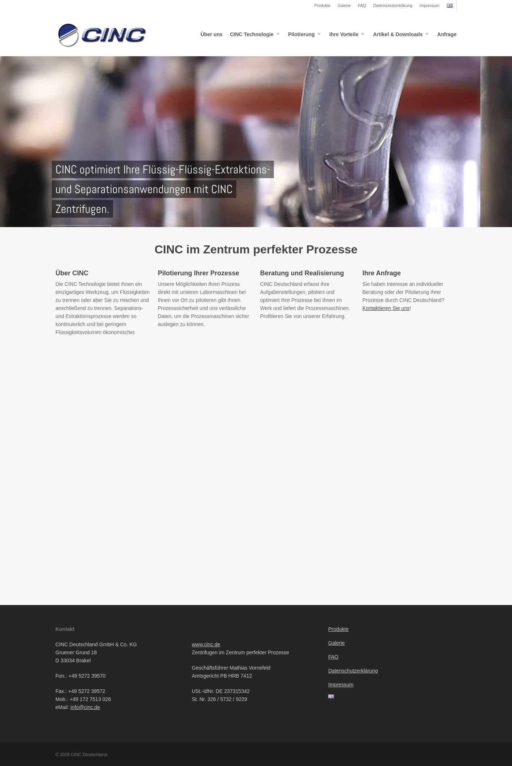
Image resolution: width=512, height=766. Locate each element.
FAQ (362, 5)
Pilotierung (304, 34)
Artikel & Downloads (401, 34)
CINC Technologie (255, 34)
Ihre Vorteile (347, 34)
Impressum (429, 5)
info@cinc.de (85, 707)
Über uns (212, 34)
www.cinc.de (206, 644)
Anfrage (447, 34)
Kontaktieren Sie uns (386, 308)
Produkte (322, 5)
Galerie (344, 5)
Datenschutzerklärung (392, 5)
